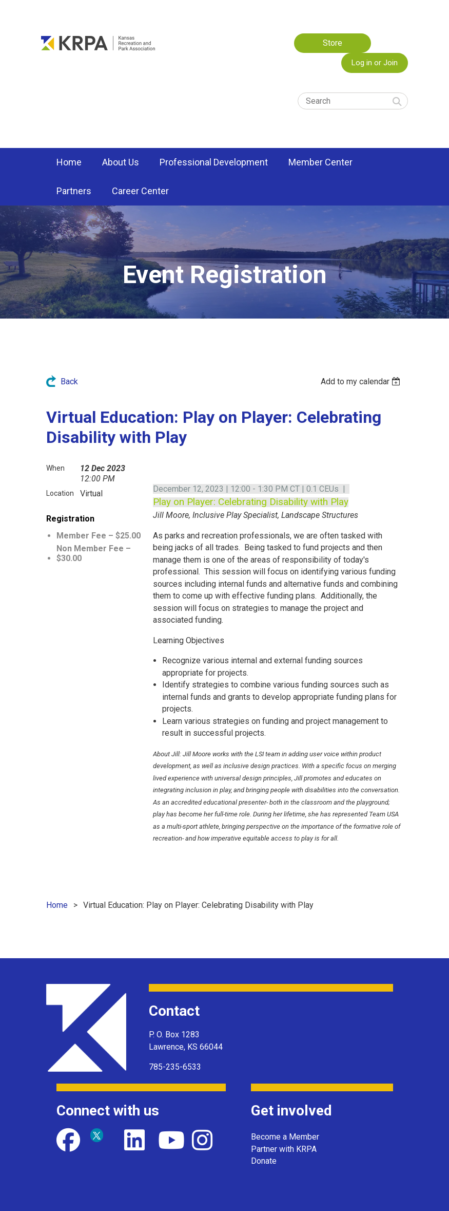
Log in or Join (375, 62)
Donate (264, 1161)
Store (332, 43)
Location (60, 493)
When (55, 468)
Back (69, 381)
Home (57, 905)
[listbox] (362, 381)
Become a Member (285, 1137)
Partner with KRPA (284, 1149)
